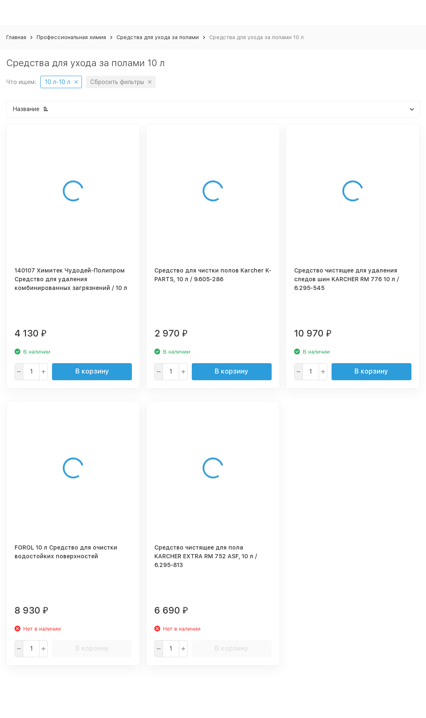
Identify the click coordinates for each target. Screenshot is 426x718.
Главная (16, 37)
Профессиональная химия (71, 37)
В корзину (92, 371)
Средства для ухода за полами (157, 37)
